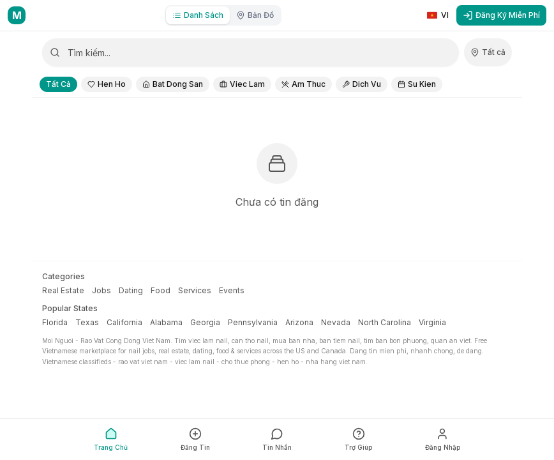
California (124, 322)
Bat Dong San (172, 84)
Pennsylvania (253, 322)
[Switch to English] (438, 15)
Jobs (101, 290)
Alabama (166, 322)
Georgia (205, 322)
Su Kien (417, 84)
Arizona (299, 322)
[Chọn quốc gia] (488, 52)
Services (194, 290)
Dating (131, 290)
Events (231, 290)
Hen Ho (106, 84)
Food (160, 290)
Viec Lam (242, 84)
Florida (55, 322)
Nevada (335, 322)
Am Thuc (303, 84)
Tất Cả (58, 84)
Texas (87, 322)
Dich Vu (361, 84)
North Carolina (384, 322)
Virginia (432, 322)
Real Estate (63, 290)
